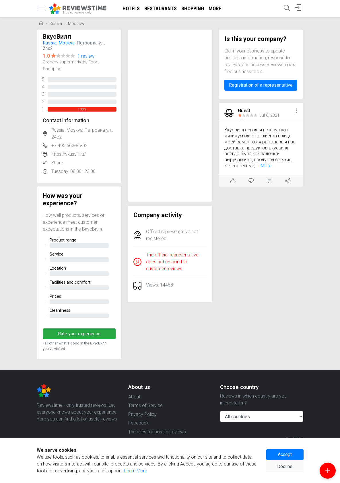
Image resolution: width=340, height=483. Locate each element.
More (215, 8)
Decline (284, 466)
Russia (55, 23)
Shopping (192, 8)
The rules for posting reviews (157, 432)
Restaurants (160, 8)
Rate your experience (79, 333)
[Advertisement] (170, 116)
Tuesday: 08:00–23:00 (73, 171)
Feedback (138, 423)
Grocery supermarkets (64, 62)
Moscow (76, 23)
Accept (285, 454)
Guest (244, 110)
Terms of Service (145, 405)
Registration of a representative (261, 85)
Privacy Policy (142, 414)
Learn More (135, 471)
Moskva (67, 43)
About (134, 397)
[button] (296, 111)
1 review (85, 56)
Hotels (131, 8)
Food (93, 62)
